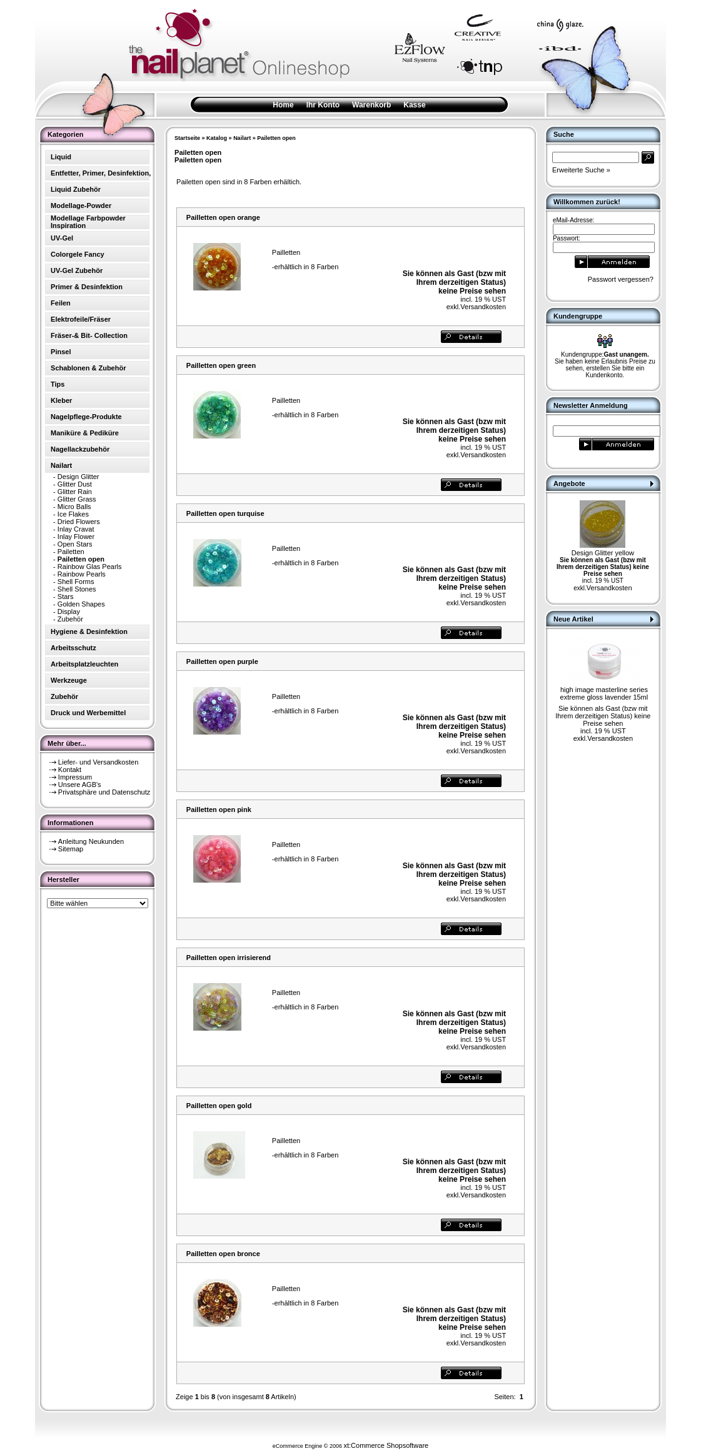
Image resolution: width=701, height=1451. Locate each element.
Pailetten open (276, 138)
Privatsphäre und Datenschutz (104, 792)
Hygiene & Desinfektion (89, 631)
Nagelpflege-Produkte (86, 416)
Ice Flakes (73, 514)
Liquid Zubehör (76, 189)
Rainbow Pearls (82, 574)
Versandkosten (483, 306)
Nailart (242, 138)
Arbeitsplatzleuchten (84, 664)
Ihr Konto (323, 105)
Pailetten (71, 551)
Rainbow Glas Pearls (90, 566)
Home (283, 105)
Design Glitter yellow (603, 553)
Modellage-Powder (81, 205)
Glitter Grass (77, 499)
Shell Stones (77, 589)
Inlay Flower (76, 536)
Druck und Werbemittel (88, 712)
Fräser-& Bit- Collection (89, 335)
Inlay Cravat (76, 529)
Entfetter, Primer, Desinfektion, (101, 173)
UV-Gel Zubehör (77, 270)
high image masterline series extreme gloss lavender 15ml (604, 693)
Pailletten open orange (223, 217)
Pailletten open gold (219, 1105)
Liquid (61, 157)
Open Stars (75, 544)
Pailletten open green (221, 365)
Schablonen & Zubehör (88, 368)
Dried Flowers (79, 521)
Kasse (414, 105)
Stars (66, 596)
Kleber (61, 400)
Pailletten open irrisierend (228, 957)
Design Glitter (78, 476)
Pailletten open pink (218, 809)
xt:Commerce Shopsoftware (385, 1445)
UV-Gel (62, 238)
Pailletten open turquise (225, 513)
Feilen (61, 303)
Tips (57, 384)
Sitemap (70, 849)
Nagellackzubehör (80, 449)
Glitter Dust (75, 484)
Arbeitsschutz (73, 647)
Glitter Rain (75, 491)
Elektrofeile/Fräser (81, 319)
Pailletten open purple (222, 661)
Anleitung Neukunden (91, 841)
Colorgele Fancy (77, 254)
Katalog (216, 138)
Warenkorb (371, 105)
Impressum (75, 777)
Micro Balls (74, 506)
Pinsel (61, 351)
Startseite (187, 138)
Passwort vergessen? (620, 279)
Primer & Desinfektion (87, 286)
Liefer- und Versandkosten (98, 762)
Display (69, 611)
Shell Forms (76, 581)
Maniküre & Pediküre (85, 433)
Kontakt (69, 769)
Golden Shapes (81, 604)
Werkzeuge (69, 680)
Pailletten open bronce (223, 1253)
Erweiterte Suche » (581, 170)
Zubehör (70, 619)
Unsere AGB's (79, 784)
